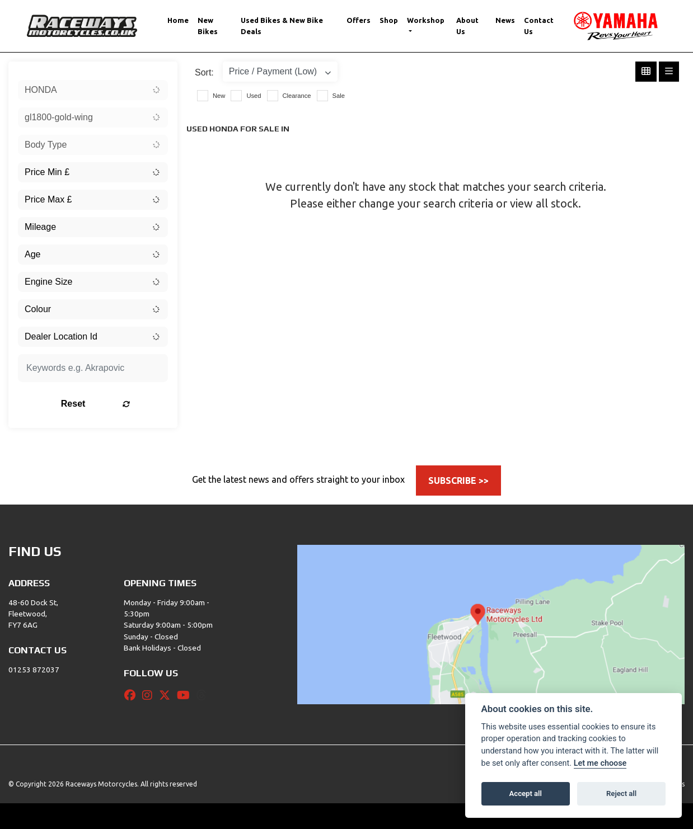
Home (178, 20)
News (505, 20)
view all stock (544, 203)
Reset (117, 403)
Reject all (621, 793)
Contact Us (539, 25)
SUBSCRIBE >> (458, 480)
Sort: (204, 72)
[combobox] (93, 90)
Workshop (425, 20)
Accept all (525, 793)
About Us (467, 25)
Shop (389, 20)
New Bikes (208, 25)
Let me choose (600, 763)
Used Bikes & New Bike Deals (282, 25)
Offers (358, 20)
